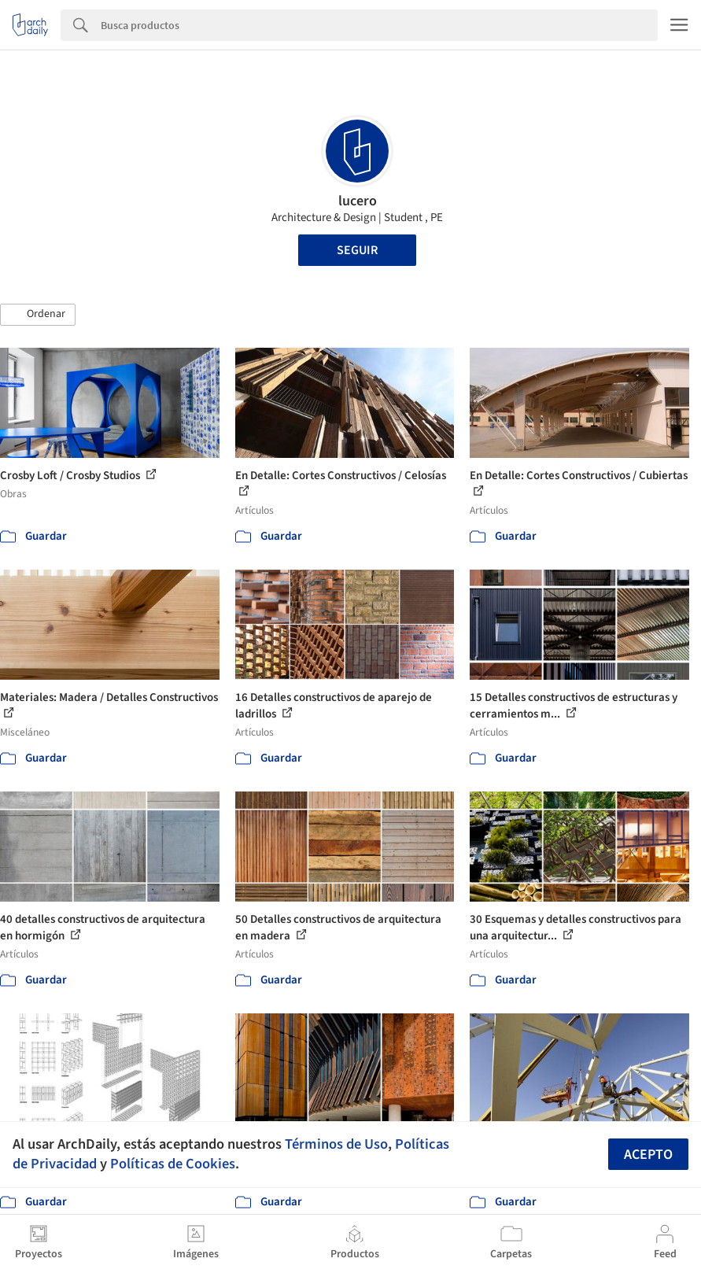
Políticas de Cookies (172, 1163)
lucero (357, 201)
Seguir (357, 250)
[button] (38, 315)
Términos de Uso (336, 1144)
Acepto (648, 1154)
